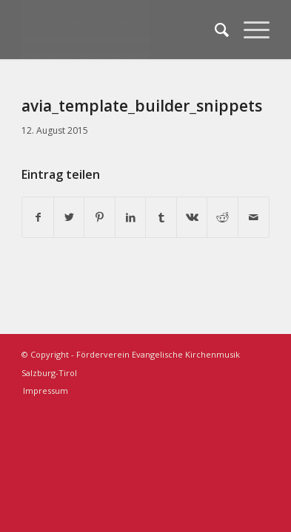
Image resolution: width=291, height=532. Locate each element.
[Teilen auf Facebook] (37, 217)
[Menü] (249, 29)
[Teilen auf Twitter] (69, 217)
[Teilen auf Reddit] (222, 217)
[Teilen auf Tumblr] (161, 217)
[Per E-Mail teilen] (253, 217)
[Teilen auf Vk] (192, 217)
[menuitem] (214, 29)
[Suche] (214, 29)
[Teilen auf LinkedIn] (131, 217)
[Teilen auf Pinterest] (99, 217)
